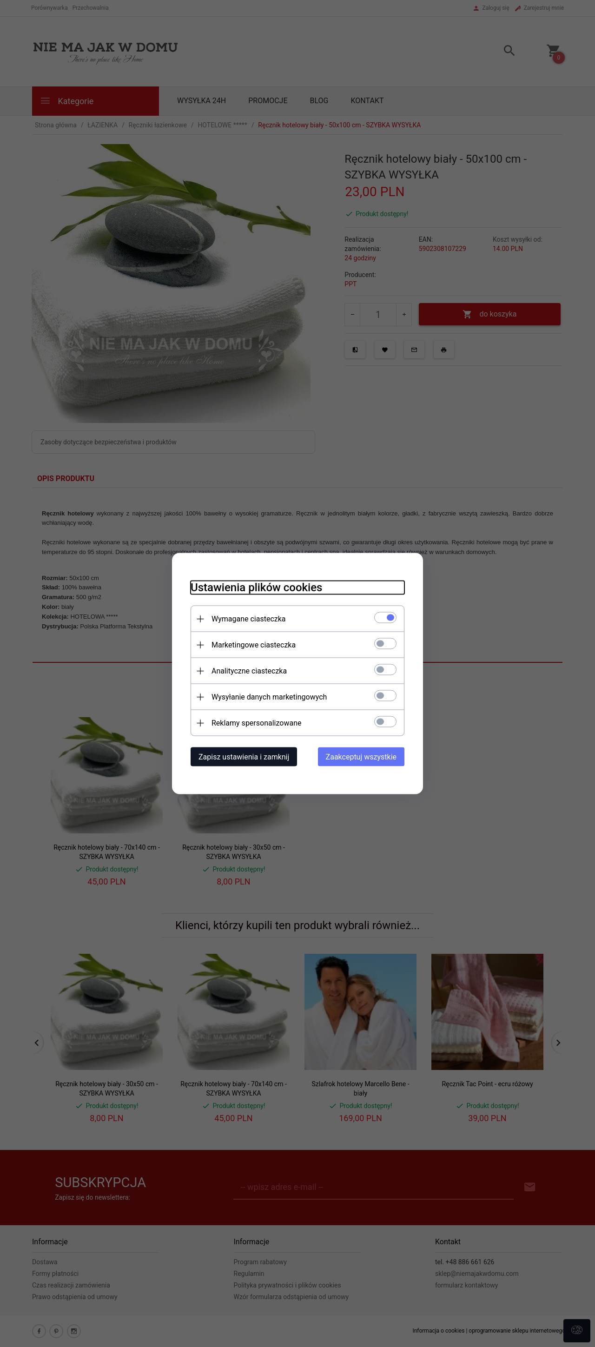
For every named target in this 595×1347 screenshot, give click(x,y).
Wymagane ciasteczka (249, 618)
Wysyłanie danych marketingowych (269, 697)
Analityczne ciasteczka (249, 671)
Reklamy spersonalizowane (256, 723)
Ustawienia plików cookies (256, 587)
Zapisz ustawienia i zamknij (243, 757)
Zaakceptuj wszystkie (361, 757)
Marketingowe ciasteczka (254, 644)
